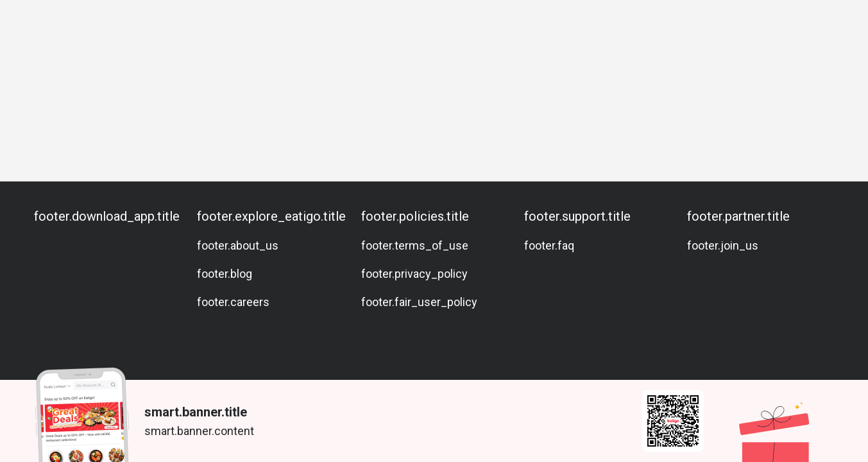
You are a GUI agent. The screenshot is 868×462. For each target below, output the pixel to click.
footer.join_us (722, 245)
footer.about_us (237, 245)
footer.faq (549, 245)
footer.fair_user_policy (419, 302)
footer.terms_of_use (414, 245)
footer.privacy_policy (414, 273)
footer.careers (233, 302)
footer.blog (224, 273)
